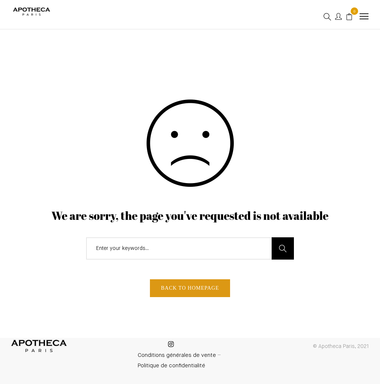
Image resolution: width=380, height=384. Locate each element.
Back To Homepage (190, 288)
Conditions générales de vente (177, 355)
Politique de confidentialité (171, 365)
